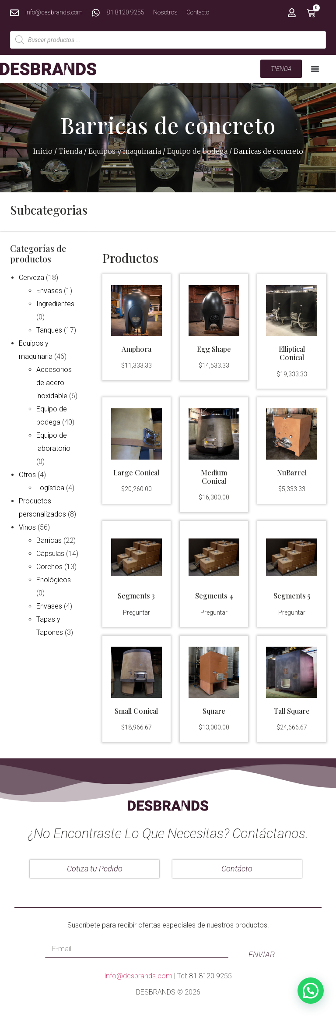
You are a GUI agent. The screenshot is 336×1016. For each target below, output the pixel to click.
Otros (27, 475)
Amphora (136, 349)
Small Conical (136, 710)
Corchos (49, 567)
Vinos (27, 527)
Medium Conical (214, 476)
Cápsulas (50, 553)
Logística (50, 488)
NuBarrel (292, 472)
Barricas (49, 540)
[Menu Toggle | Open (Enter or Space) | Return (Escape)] (315, 68)
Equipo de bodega (197, 151)
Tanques (49, 330)
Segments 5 (291, 595)
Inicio (42, 151)
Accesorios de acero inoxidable (54, 382)
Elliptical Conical (292, 353)
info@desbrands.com (138, 976)
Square (214, 710)
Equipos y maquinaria (124, 151)
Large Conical (136, 472)
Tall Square (292, 710)
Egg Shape (214, 349)
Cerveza (31, 277)
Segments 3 (136, 595)
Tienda (70, 151)
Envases (49, 291)
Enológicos (53, 580)
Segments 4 (214, 595)
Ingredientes (55, 304)
